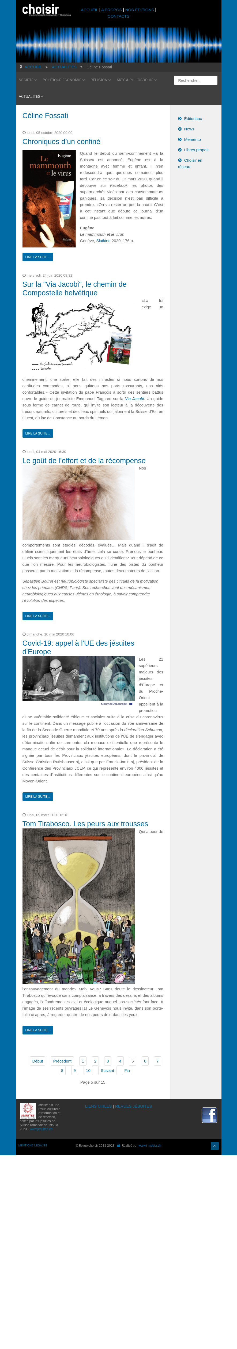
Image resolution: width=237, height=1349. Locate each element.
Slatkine (103, 240)
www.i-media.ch (149, 1145)
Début (37, 1061)
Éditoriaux (193, 118)
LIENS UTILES (98, 1106)
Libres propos (196, 150)
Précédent (62, 1061)
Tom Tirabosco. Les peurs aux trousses (85, 824)
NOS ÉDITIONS (139, 9)
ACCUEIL (90, 9)
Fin (127, 1070)
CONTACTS (118, 16)
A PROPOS (111, 9)
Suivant (107, 1070)
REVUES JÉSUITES (133, 1106)
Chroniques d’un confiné (61, 142)
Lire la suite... (37, 257)
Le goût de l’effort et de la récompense (84, 461)
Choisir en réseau (190, 163)
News (189, 129)
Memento (192, 139)
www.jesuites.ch (41, 1129)
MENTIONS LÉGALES (32, 1145)
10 (88, 1070)
